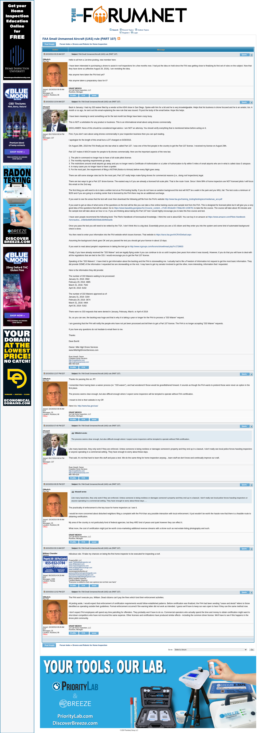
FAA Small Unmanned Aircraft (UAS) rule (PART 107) (79, 38)
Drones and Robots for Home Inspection (90, 44)
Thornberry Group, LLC (131, 730)
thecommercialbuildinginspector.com (82, 577)
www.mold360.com (76, 569)
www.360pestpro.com (77, 564)
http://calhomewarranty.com (79, 362)
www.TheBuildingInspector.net (80, 562)
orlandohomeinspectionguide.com (81, 575)
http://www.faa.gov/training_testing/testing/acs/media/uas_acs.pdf (193, 199)
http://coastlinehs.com (77, 360)
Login (134, 33)
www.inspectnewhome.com (79, 566)
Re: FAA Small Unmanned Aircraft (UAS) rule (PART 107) (99, 102)
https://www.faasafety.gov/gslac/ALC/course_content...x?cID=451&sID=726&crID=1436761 (154, 208)
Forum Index (65, 44)
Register (124, 33)
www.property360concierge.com (80, 568)
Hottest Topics (143, 30)
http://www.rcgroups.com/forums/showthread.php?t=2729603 (156, 246)
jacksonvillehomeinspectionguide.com (82, 573)
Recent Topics (128, 30)
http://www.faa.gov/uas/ (88, 406)
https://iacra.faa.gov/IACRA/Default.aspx (173, 235)
